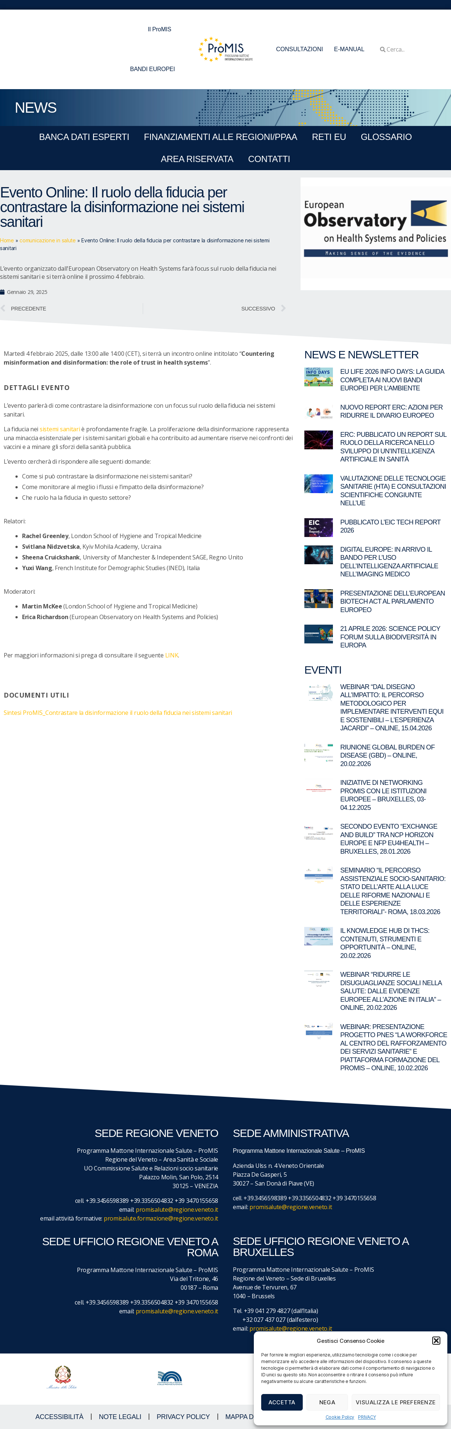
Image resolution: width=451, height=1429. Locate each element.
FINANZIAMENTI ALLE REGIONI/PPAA (220, 137)
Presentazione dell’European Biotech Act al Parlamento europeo (392, 602)
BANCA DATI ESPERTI (84, 137)
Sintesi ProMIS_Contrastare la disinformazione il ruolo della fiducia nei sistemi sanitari (118, 713)
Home (7, 240)
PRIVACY (367, 1417)
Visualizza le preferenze (396, 1402)
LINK (171, 655)
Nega (327, 1402)
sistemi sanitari (60, 429)
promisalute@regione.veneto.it (177, 1209)
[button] (436, 1340)
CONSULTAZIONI (299, 49)
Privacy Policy (183, 1417)
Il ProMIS (161, 29)
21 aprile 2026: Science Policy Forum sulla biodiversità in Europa (390, 637)
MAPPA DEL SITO (252, 1417)
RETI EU (329, 137)
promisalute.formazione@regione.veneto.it (161, 1218)
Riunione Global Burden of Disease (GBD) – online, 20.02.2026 (387, 756)
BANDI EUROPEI (152, 69)
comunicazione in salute (47, 240)
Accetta (282, 1402)
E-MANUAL (349, 49)
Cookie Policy (340, 1417)
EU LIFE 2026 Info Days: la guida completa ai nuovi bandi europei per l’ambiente (392, 380)
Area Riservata (197, 159)
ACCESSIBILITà (59, 1417)
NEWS (35, 107)
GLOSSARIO (386, 137)
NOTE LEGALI (120, 1417)
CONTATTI (269, 159)
